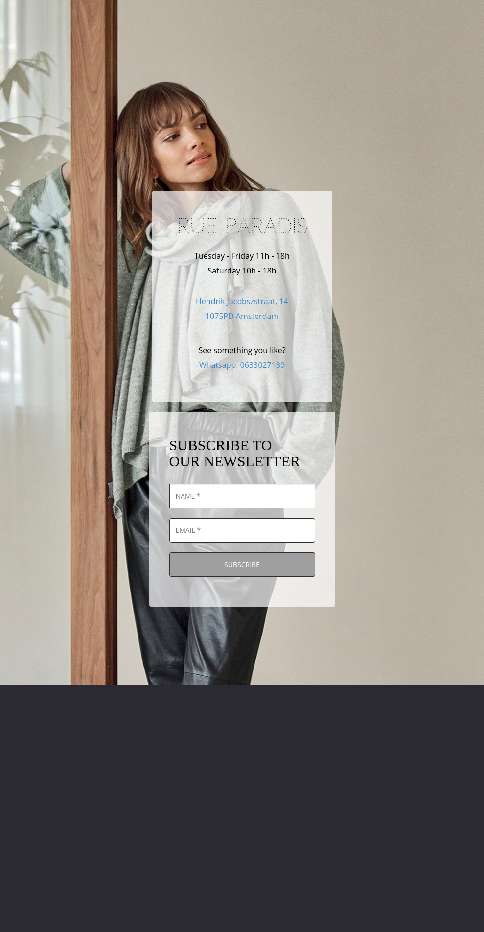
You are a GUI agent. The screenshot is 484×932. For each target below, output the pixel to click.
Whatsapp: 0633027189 (242, 365)
